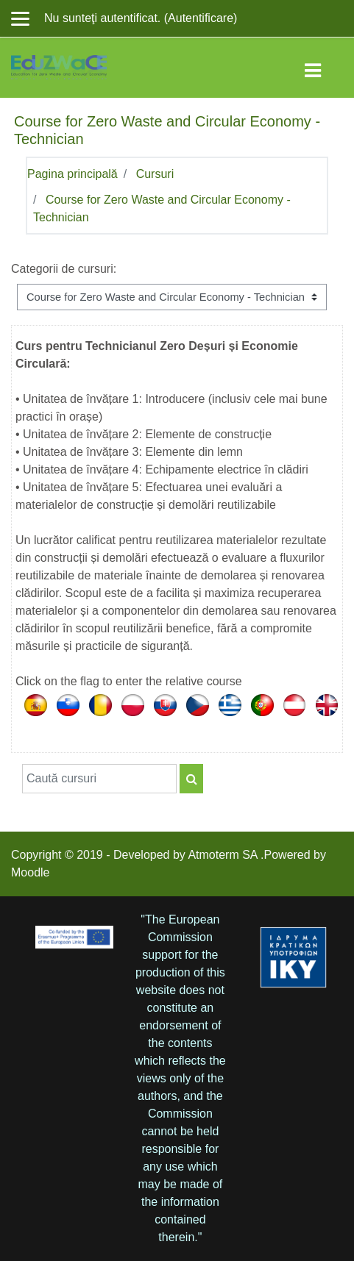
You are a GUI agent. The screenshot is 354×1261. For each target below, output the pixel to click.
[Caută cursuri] (99, 778)
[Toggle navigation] (323, 67)
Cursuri (155, 174)
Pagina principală (72, 174)
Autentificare (200, 18)
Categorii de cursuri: (63, 268)
